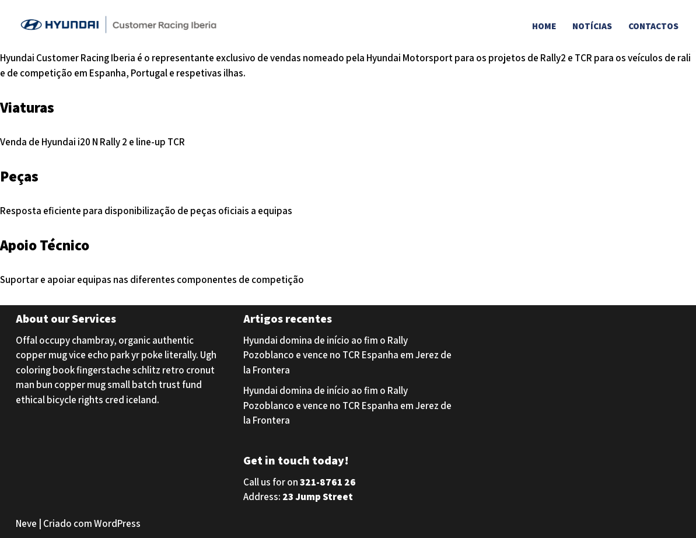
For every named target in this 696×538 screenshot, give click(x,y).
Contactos (653, 26)
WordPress (117, 523)
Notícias (592, 26)
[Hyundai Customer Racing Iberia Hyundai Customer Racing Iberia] (121, 25)
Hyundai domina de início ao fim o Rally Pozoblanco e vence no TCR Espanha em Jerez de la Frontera (347, 355)
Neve (26, 523)
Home (544, 26)
